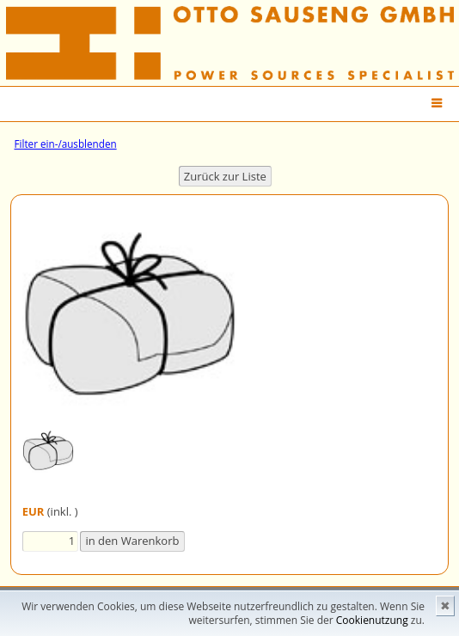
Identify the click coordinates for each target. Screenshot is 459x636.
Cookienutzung (372, 620)
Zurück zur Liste (225, 176)
